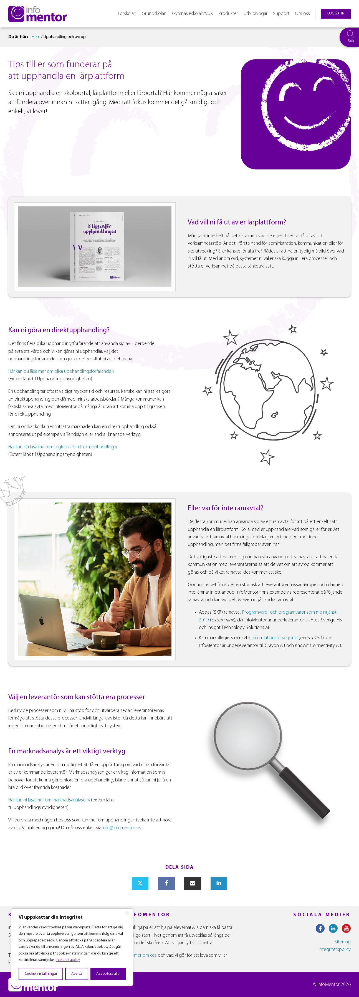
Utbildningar (255, 13)
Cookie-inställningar (41, 974)
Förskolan (127, 13)
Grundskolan (154, 13)
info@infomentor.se (121, 828)
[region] (72, 947)
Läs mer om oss (142, 955)
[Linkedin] (219, 883)
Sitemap (343, 942)
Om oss (302, 13)
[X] (140, 883)
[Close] (127, 913)
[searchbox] (349, 37)
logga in (336, 13)
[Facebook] (166, 883)
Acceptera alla (108, 974)
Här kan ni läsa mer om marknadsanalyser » (49, 800)
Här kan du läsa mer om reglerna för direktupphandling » (62, 447)
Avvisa (76, 974)
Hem (36, 37)
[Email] (192, 883)
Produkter (228, 13)
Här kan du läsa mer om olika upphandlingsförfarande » (61, 371)
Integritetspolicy (68, 960)
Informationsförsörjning (274, 638)
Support (281, 13)
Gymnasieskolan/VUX (192, 13)
